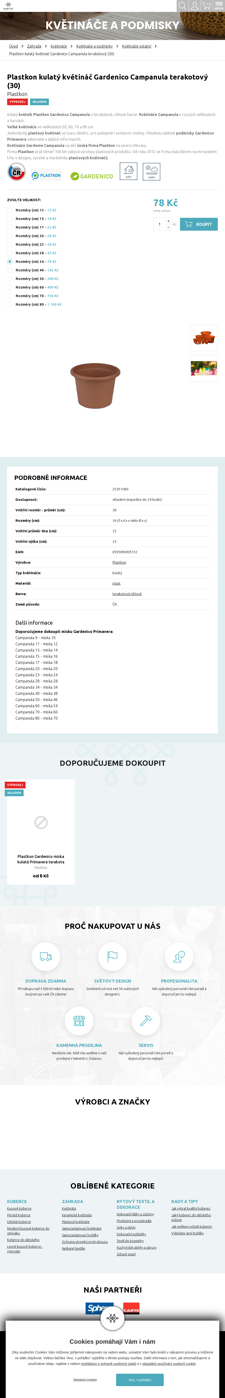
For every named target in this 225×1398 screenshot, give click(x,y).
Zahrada (34, 46)
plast (116, 583)
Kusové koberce (19, 1208)
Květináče (59, 46)
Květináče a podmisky (94, 46)
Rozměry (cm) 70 (30, 296)
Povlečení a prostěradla (134, 1221)
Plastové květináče (76, 1222)
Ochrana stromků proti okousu (85, 1242)
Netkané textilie (73, 1248)
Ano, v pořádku (140, 1380)
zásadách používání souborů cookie (168, 1364)
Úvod (13, 46)
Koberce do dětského (23, 1240)
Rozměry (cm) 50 (30, 279)
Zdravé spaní (126, 1254)
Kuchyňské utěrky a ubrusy (137, 1247)
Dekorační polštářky (131, 1234)
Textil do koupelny (130, 1241)
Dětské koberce (19, 1222)
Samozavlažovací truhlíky (80, 1235)
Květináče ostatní (136, 46)
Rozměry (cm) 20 (30, 236)
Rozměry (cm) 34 (30, 261)
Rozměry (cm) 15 (30, 219)
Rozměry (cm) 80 (30, 304)
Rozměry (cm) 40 (30, 270)
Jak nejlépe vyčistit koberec (191, 1227)
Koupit (204, 224)
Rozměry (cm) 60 (30, 287)
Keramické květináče (77, 1215)
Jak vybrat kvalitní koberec (190, 1208)
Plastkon (119, 562)
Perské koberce (19, 1215)
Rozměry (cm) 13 (30, 210)
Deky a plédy (126, 1227)
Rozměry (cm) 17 (30, 227)
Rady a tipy (184, 1201)
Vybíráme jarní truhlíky (187, 1233)
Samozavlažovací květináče (82, 1228)
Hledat (183, 6)
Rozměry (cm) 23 (30, 244)
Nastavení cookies (85, 1379)
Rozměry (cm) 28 (30, 253)
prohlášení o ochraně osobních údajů (108, 1364)
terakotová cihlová (127, 594)
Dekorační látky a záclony (135, 1214)
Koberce (17, 1201)
